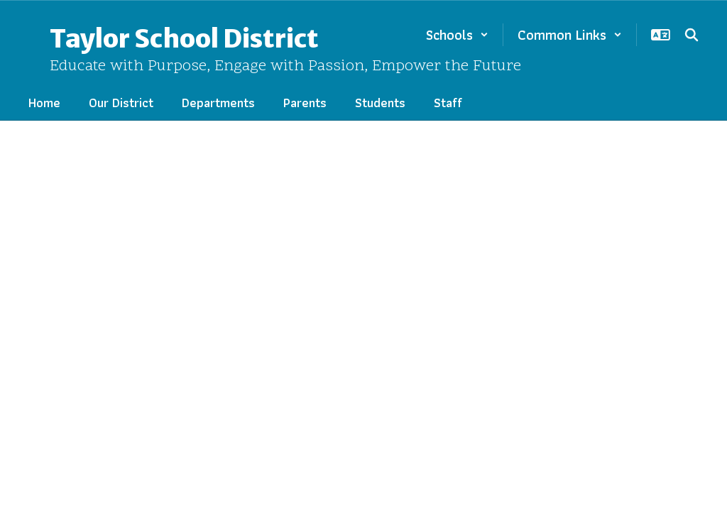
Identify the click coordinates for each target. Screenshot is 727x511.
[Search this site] (691, 35)
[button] (457, 34)
